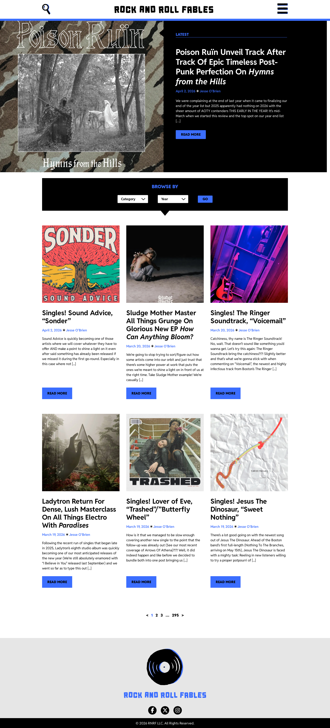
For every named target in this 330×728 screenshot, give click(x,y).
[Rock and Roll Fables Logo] (165, 673)
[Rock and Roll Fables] (163, 9)
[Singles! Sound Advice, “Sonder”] (81, 311)
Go (205, 198)
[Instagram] (177, 709)
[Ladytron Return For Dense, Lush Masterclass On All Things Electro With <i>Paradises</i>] (81, 500)
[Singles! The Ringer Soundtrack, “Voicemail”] (249, 311)
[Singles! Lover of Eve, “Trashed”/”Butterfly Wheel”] (165, 500)
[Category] (132, 198)
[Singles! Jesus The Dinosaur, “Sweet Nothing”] (249, 500)
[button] (46, 9)
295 (175, 614)
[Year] (173, 198)
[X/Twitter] (165, 709)
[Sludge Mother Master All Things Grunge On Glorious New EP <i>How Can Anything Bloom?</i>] (165, 311)
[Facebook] (152, 709)
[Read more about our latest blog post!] (191, 134)
